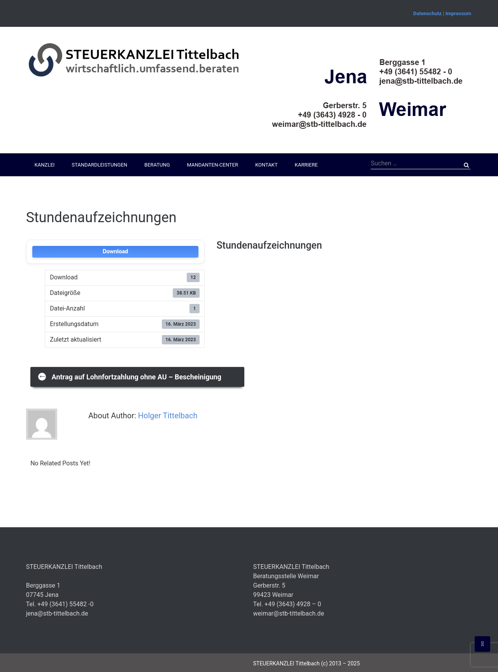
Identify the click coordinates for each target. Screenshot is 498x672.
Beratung (157, 165)
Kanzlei (45, 165)
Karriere (306, 165)
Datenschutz (427, 13)
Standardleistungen (99, 165)
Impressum (458, 13)
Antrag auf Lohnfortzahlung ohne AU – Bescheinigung (129, 376)
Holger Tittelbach (168, 415)
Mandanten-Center (212, 165)
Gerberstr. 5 (269, 585)
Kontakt (266, 165)
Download (115, 251)
